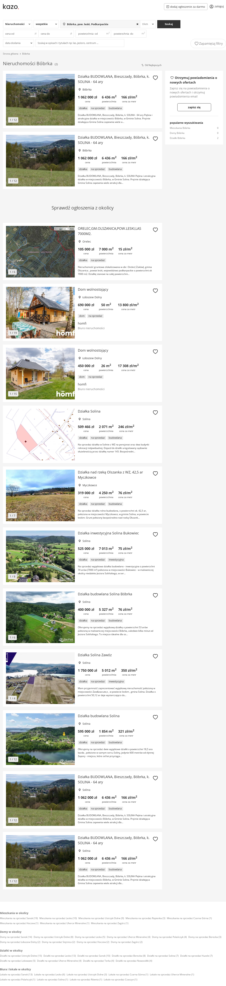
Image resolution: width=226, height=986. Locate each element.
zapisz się (194, 107)
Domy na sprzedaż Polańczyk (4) (169, 937)
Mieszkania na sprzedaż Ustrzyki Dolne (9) (101, 918)
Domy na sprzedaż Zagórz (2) (127, 942)
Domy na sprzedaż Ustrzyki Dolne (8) (53, 937)
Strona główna (10, 53)
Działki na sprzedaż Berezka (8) (129, 955)
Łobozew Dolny (92, 297)
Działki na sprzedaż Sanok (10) (93, 955)
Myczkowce (89, 485)
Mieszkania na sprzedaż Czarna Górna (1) (189, 918)
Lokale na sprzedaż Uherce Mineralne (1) (172, 974)
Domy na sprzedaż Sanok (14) (16, 937)
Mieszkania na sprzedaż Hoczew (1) (19, 923)
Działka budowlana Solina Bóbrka (105, 594)
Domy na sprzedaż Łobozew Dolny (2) (20, 942)
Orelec (86, 241)
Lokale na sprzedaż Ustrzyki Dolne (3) (87, 974)
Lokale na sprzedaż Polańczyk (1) (17, 979)
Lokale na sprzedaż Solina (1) (52, 979)
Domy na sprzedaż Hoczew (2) (93, 942)
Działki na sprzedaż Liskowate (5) (18, 960)
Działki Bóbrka (177, 138)
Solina (86, 419)
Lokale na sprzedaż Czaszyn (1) (120, 979)
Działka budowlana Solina (99, 715)
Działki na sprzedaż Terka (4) (98, 960)
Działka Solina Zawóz (95, 655)
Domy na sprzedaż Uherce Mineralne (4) (128, 937)
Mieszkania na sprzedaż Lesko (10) (58, 918)
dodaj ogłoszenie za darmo (186, 7)
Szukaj (169, 24)
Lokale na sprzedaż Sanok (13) (16, 974)
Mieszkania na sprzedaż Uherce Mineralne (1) (64, 923)
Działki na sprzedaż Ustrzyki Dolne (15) (21, 955)
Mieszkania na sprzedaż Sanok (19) (19, 918)
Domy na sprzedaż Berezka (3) (204, 937)
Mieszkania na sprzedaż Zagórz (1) (109, 923)
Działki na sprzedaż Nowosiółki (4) (134, 960)
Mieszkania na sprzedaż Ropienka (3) (145, 918)
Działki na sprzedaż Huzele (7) (196, 955)
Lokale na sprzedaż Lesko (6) (49, 974)
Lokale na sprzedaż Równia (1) (86, 979)
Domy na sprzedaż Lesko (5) (90, 937)
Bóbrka (26, 53)
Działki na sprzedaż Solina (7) (163, 955)
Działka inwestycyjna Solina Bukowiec (108, 533)
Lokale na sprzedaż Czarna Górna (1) (128, 974)
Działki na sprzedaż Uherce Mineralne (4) (59, 960)
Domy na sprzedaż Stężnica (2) (58, 942)
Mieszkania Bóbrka (180, 128)
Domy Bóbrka (177, 133)
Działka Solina (89, 411)
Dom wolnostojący (93, 289)
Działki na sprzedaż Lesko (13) (59, 955)
